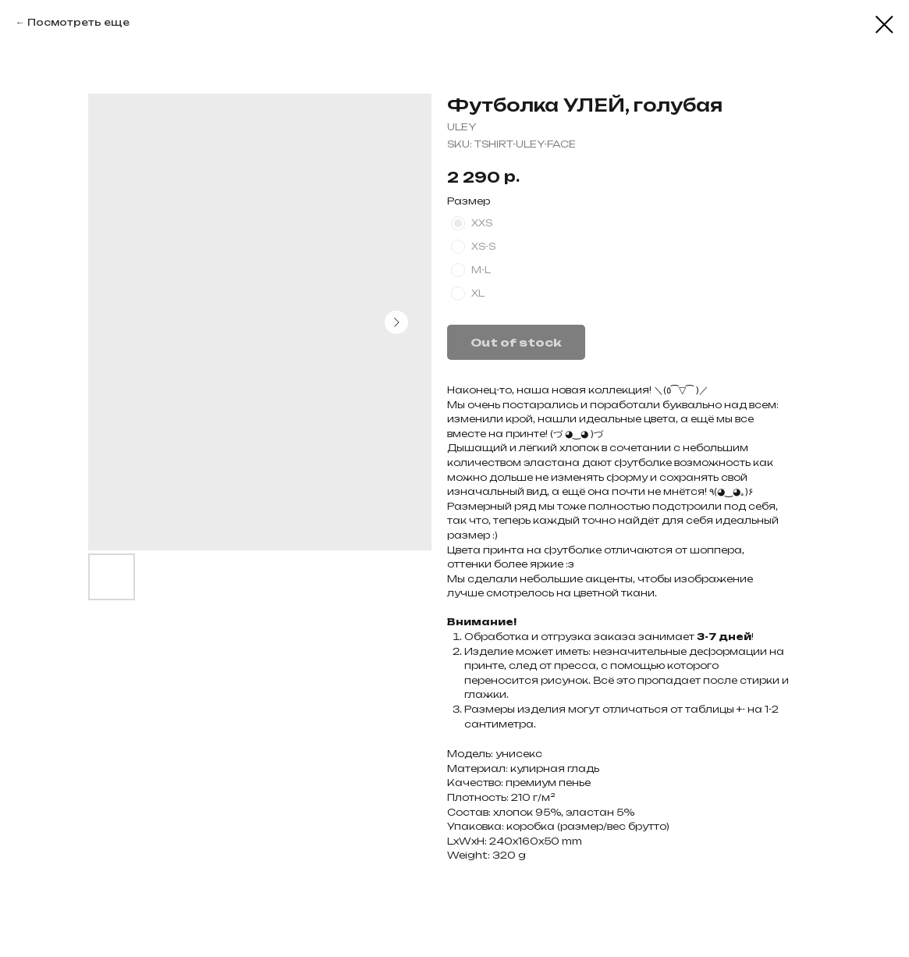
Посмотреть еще (78, 22)
